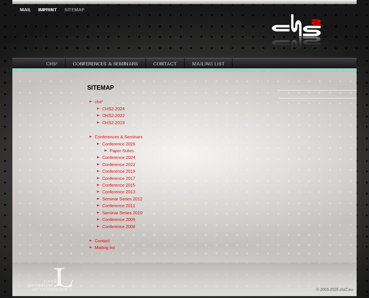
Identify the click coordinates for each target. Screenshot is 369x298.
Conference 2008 (118, 226)
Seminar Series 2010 (122, 213)
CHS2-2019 (113, 122)
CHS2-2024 (113, 109)
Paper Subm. (122, 150)
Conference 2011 (118, 205)
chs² (99, 101)
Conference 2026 (118, 144)
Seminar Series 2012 (122, 199)
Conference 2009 (118, 219)
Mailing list (105, 247)
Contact (102, 241)
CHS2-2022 (113, 115)
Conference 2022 (118, 164)
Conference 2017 (118, 178)
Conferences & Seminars (119, 137)
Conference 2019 (118, 171)
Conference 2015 (118, 185)
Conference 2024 (118, 157)
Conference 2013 (118, 192)
